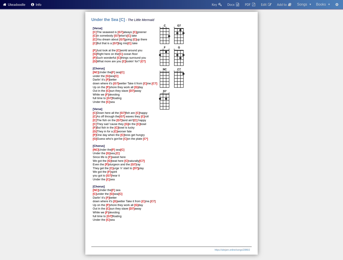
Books (323, 4)
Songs (304, 4)
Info (36, 4)
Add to (284, 4)
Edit (266, 4)
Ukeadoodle (13, 4)
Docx (233, 4)
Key (217, 4)
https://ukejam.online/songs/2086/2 (232, 250)
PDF (250, 4)
